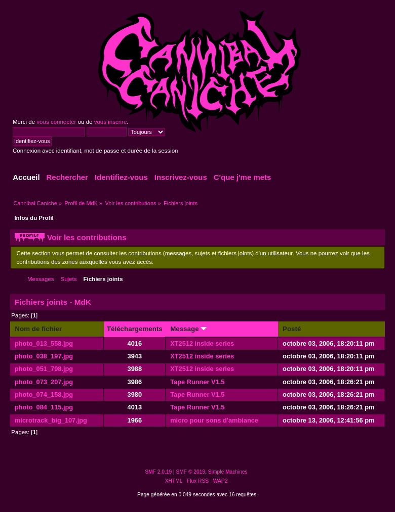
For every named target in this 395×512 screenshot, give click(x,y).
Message (188, 329)
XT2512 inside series (202, 343)
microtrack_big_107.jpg (51, 420)
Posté (292, 329)
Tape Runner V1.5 (197, 382)
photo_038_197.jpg (44, 356)
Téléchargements (135, 329)
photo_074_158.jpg (44, 394)
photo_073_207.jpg (44, 382)
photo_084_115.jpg (44, 407)
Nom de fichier (38, 329)
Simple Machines (228, 472)
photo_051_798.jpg (44, 369)
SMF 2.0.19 (158, 472)
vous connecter (56, 122)
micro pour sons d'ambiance (214, 420)
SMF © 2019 (191, 472)
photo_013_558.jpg (44, 343)
